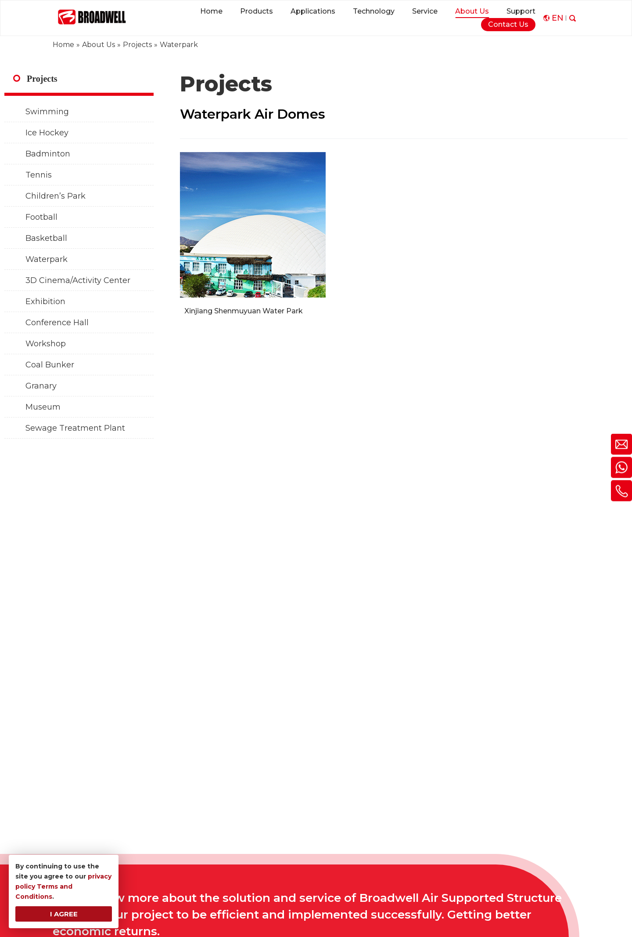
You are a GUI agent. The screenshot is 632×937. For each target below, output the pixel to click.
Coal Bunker (49, 365)
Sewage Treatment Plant (75, 428)
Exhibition (45, 301)
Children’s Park (55, 196)
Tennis (38, 175)
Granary (41, 386)
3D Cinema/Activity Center (77, 280)
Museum (43, 407)
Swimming (47, 111)
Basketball (46, 238)
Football (41, 217)
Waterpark (46, 259)
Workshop (45, 344)
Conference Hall (57, 322)
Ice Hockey (46, 133)
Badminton (47, 154)
